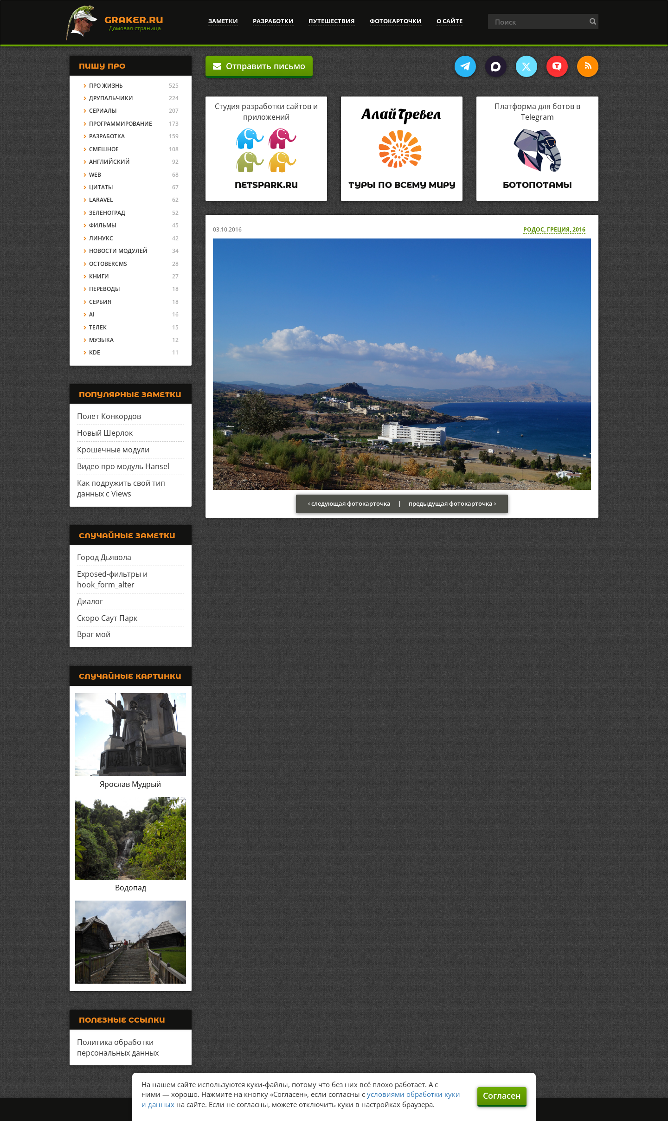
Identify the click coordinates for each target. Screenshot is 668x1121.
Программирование (120, 124)
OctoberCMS (108, 264)
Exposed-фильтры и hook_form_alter (112, 579)
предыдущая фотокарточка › (452, 503)
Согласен (502, 1095)
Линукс (101, 238)
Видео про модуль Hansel (123, 466)
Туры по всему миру (402, 185)
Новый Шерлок (105, 433)
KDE (94, 352)
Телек (98, 327)
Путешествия (331, 21)
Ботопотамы (537, 185)
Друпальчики (111, 98)
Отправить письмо (259, 65)
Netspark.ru (266, 185)
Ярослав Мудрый (130, 784)
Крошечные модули (113, 450)
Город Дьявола (104, 557)
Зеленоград (107, 213)
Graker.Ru (133, 20)
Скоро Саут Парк (107, 618)
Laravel (101, 200)
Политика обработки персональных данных (118, 1047)
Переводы (104, 289)
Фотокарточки (396, 21)
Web (95, 175)
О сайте (449, 21)
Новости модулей (118, 251)
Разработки (273, 21)
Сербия (100, 302)
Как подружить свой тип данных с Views (121, 488)
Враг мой (93, 634)
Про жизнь (106, 86)
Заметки (223, 21)
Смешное (104, 149)
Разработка (107, 136)
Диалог (90, 601)
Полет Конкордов (109, 416)
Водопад (130, 888)
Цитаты (101, 187)
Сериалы (103, 111)
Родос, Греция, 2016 (554, 229)
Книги (99, 276)
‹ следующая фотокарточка (349, 503)
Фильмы (102, 225)
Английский (109, 162)
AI (92, 314)
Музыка (101, 340)
